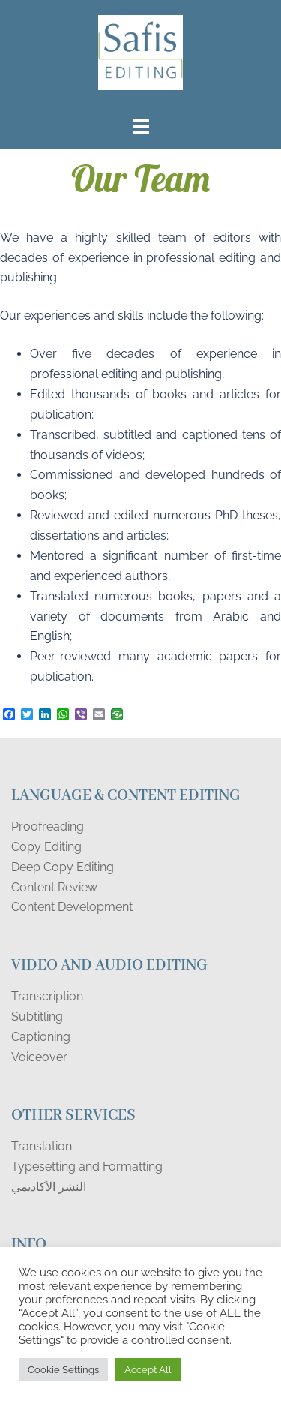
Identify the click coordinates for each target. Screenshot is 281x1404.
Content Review (54, 887)
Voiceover (39, 1057)
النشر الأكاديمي (48, 1187)
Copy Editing (46, 847)
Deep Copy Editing (62, 867)
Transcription (47, 996)
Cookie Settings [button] (63, 1369)
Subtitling (37, 1016)
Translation (41, 1146)
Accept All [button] (148, 1369)
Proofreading (47, 826)
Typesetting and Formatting (87, 1166)
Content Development (72, 907)
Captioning (40, 1037)
